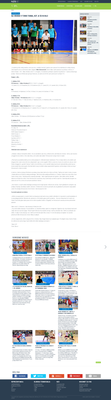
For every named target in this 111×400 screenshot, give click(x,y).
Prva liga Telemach (38, 384)
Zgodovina (87, 6)
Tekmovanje (60, 6)
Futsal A (13, 390)
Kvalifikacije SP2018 (15, 386)
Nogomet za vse (88, 1)
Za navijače (78, 6)
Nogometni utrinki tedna (84, 390)
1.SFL (35, 390)
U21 (12, 387)
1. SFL (14, 6)
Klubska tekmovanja (73, 1)
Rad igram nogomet (83, 384)
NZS (81, 1)
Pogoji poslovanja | (60, 396)
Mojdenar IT (93, 396)
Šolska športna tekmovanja (85, 389)
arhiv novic (98, 362)
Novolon (98, 396)
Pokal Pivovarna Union (39, 386)
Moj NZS (97, 1)
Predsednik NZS (60, 386)
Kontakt (58, 390)
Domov (12, 10)
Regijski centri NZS (83, 386)
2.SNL (35, 389)
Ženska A (13, 389)
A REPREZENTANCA (15, 384)
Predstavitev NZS (60, 384)
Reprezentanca (61, 1)
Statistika (70, 6)
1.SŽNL (35, 387)
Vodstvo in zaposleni (61, 387)
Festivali (81, 387)
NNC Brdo (59, 389)
